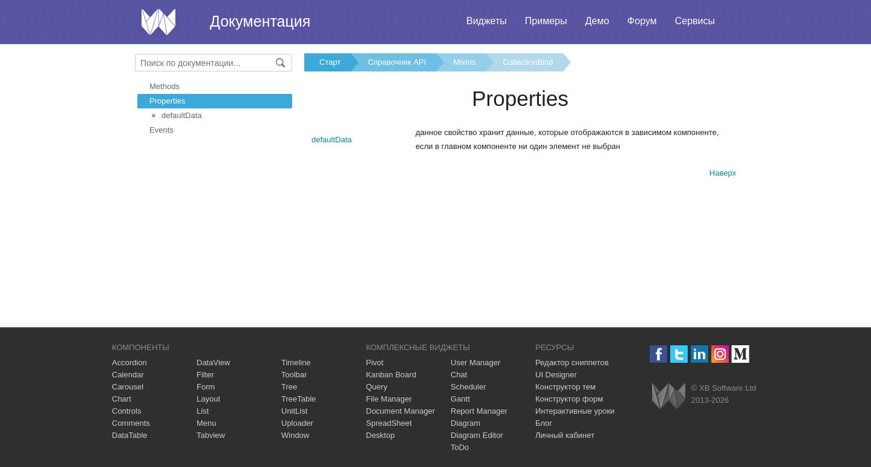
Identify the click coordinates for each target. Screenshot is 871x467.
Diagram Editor (477, 435)
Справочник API (397, 62)
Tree (289, 386)
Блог (543, 423)
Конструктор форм (569, 398)
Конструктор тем (565, 386)
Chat (459, 374)
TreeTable (298, 398)
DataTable (130, 435)
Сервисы (695, 21)
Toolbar (294, 374)
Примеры (546, 21)
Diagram (465, 423)
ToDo (460, 447)
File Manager (389, 398)
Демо (597, 21)
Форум (642, 21)
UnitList (294, 411)
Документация (260, 21)
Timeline (296, 362)
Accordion (129, 362)
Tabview (211, 435)
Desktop (380, 435)
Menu (207, 423)
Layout (208, 398)
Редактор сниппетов (571, 362)
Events (161, 129)
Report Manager (479, 411)
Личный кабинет (565, 435)
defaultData (181, 115)
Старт (330, 62)
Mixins (464, 62)
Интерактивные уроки (575, 411)
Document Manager (400, 411)
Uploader (297, 423)
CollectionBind (528, 62)
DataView (213, 362)
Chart (121, 398)
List (203, 411)
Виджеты (486, 21)
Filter (205, 374)
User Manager (475, 362)
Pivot (374, 362)
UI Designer (556, 374)
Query (376, 386)
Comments (131, 423)
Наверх (723, 172)
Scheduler (468, 386)
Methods (164, 86)
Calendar (128, 374)
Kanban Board (391, 374)
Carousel (127, 386)
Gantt (460, 398)
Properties (167, 100)
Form (206, 386)
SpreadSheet (389, 423)
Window (295, 435)
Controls (126, 411)
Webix (668, 395)
